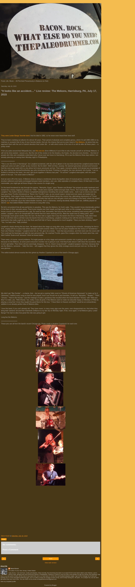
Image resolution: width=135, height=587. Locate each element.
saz (8, 203)
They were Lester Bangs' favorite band (15, 136)
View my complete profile (8, 581)
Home (50, 558)
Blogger (54, 585)
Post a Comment (10, 550)
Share (3, 539)
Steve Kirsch (14, 568)
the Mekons (80, 142)
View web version (51, 563)
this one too (40, 151)
